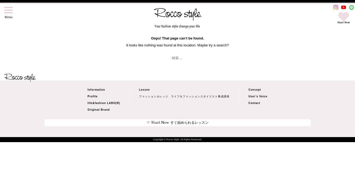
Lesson (144, 89)
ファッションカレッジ (153, 96)
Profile (93, 96)
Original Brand (99, 109)
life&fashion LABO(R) (104, 103)
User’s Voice (257, 96)
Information (96, 89)
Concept (254, 89)
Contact (254, 103)
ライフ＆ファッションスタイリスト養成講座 (200, 96)
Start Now (178, 122)
